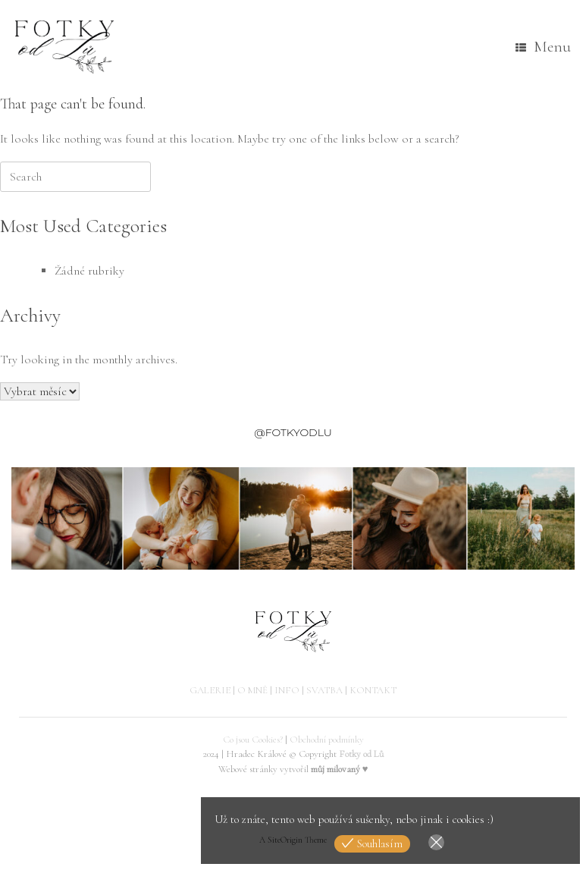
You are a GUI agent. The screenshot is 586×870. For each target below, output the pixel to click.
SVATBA (324, 690)
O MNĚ (252, 690)
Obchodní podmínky (327, 739)
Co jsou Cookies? (253, 739)
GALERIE (210, 690)
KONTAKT (372, 690)
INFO (286, 690)
